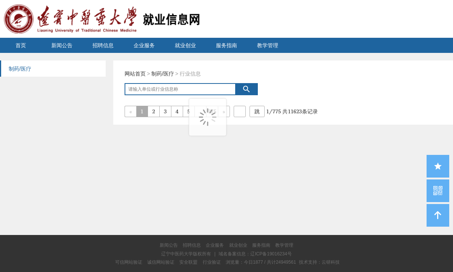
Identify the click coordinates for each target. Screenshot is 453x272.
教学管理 (267, 45)
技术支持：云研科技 (319, 262)
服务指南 (226, 45)
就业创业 (185, 45)
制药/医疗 (162, 74)
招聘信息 (103, 45)
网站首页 (135, 74)
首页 (20, 45)
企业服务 (144, 45)
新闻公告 (61, 45)
